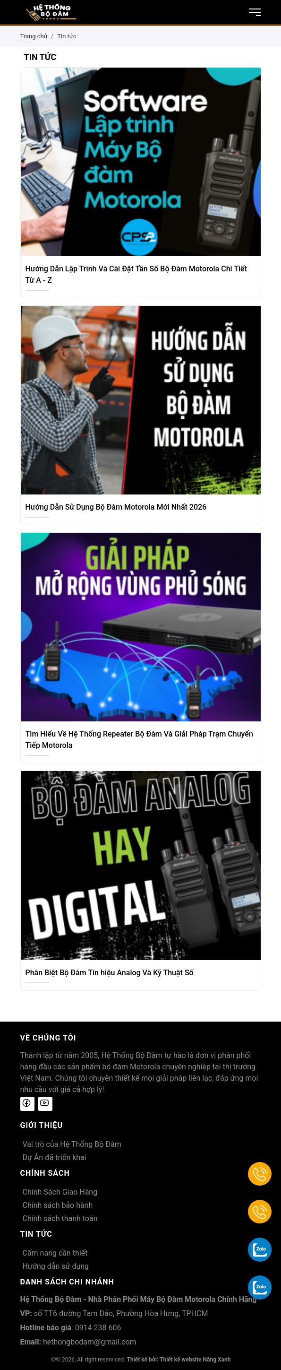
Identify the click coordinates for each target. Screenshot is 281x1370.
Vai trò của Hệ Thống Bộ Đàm (72, 1144)
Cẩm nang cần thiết (55, 1253)
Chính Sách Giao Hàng (60, 1192)
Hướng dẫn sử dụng (56, 1266)
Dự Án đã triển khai (54, 1157)
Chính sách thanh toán (60, 1218)
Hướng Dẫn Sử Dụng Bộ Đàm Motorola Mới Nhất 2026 (116, 507)
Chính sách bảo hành (58, 1205)
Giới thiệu (41, 1125)
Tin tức (66, 36)
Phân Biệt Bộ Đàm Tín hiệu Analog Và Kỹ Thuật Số (110, 972)
